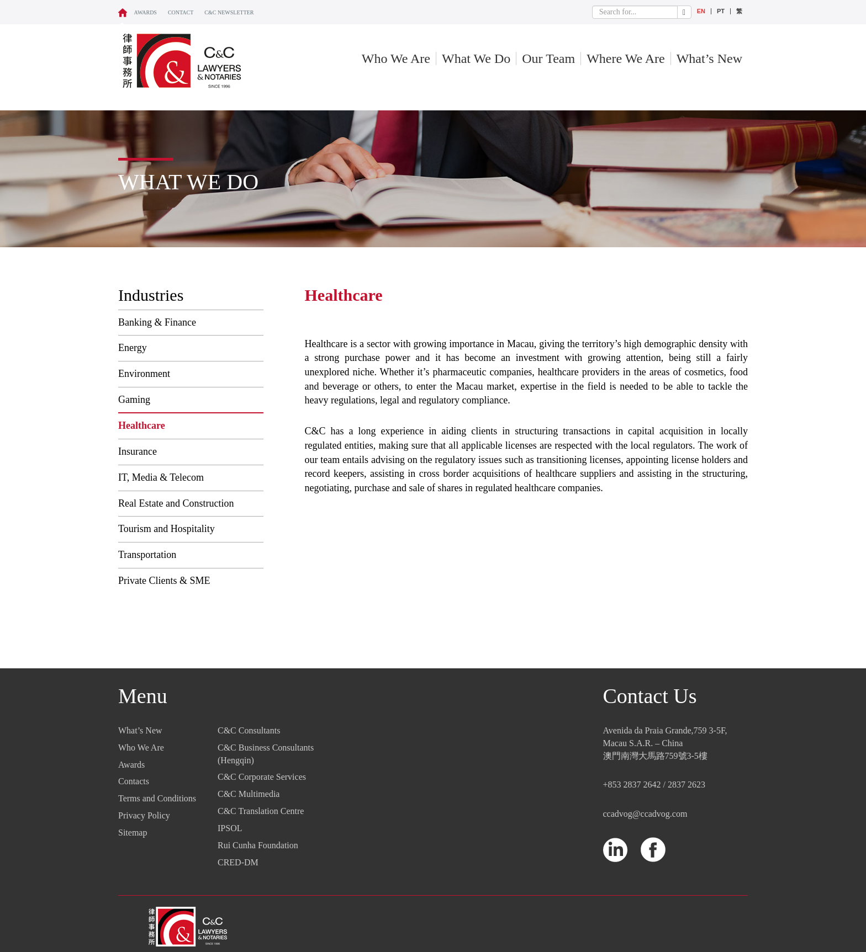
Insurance (137, 451)
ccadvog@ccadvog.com (645, 813)
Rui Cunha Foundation (258, 845)
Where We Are (626, 58)
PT (721, 11)
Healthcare (141, 425)
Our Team (548, 58)
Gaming (134, 399)
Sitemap (132, 832)
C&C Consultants (249, 730)
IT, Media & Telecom (161, 477)
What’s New (709, 58)
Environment (144, 373)
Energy (132, 347)
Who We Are (396, 58)
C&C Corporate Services (262, 776)
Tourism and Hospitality (166, 528)
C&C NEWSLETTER (229, 12)
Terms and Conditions (157, 798)
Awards (145, 12)
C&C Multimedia (248, 794)
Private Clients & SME (164, 580)
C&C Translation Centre (261, 811)
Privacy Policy (144, 815)
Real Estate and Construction (176, 503)
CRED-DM (238, 862)
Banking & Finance (157, 322)
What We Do (476, 58)
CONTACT (180, 12)
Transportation (147, 554)
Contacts (133, 781)
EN (701, 11)
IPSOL (230, 828)
